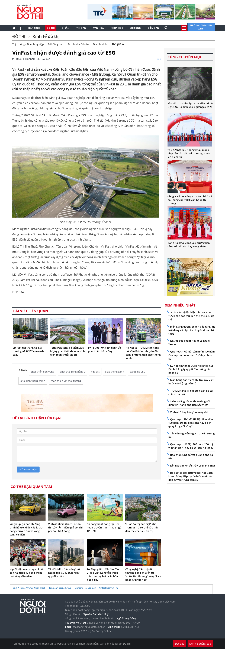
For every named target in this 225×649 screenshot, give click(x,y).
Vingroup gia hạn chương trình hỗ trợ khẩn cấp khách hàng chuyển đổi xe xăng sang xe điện (26, 529)
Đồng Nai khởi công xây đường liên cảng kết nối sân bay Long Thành (189, 244)
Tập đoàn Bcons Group (60, 587)
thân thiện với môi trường (66, 380)
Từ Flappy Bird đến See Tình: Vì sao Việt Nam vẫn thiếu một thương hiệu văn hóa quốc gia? (104, 574)
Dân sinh (34, 27)
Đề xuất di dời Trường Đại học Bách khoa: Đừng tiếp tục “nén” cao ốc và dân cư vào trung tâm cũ (190, 476)
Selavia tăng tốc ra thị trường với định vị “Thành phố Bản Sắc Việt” (189, 403)
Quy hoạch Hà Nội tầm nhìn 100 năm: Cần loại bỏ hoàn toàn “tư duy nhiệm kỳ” (191, 355)
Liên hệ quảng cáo (200, 643)
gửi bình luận (28, 469)
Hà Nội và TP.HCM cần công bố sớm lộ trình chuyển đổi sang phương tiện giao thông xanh (143, 353)
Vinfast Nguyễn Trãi (108, 587)
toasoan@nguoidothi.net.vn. (89, 626)
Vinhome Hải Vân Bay (85, 587)
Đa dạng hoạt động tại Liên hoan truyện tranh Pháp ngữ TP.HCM (104, 527)
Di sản (65, 27)
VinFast (95, 371)
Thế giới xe (118, 44)
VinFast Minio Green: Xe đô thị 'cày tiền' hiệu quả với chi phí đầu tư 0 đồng (65, 527)
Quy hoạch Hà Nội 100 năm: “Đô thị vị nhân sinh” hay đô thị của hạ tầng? (190, 445)
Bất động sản (55, 44)
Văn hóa (98, 27)
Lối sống (135, 27)
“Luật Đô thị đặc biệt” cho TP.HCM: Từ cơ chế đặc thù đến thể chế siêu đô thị (141, 527)
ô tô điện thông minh (32, 380)
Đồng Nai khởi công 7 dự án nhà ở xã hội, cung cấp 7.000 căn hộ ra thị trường (190, 200)
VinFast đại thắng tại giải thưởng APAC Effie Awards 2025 (28, 351)
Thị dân (81, 27)
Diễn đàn (153, 27)
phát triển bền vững (42, 371)
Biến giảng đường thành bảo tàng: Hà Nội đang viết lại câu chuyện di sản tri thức (191, 330)
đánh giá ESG (137, 371)
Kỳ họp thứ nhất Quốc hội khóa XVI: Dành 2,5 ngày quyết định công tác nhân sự (191, 369)
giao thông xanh (114, 371)
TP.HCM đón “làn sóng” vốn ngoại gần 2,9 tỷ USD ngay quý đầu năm (64, 573)
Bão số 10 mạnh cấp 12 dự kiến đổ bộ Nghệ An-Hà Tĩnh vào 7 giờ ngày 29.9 (190, 105)
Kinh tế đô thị (45, 36)
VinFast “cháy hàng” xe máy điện (189, 412)
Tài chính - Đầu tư (78, 44)
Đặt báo (179, 643)
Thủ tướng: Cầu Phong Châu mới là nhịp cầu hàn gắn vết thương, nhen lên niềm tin (189, 153)
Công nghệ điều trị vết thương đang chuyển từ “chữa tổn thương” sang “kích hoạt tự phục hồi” (143, 574)
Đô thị (51, 27)
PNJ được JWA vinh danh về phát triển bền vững (104, 349)
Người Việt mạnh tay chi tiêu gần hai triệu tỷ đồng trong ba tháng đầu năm (27, 573)
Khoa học (117, 27)
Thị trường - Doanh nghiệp (28, 44)
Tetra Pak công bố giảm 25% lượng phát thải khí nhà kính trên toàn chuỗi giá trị (67, 351)
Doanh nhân (100, 44)
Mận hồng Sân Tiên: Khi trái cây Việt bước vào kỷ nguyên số (191, 381)
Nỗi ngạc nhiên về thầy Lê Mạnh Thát (192, 465)
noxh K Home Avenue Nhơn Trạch (28, 587)
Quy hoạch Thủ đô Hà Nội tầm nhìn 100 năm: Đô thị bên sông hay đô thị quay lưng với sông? (190, 423)
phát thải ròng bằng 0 (72, 371)
